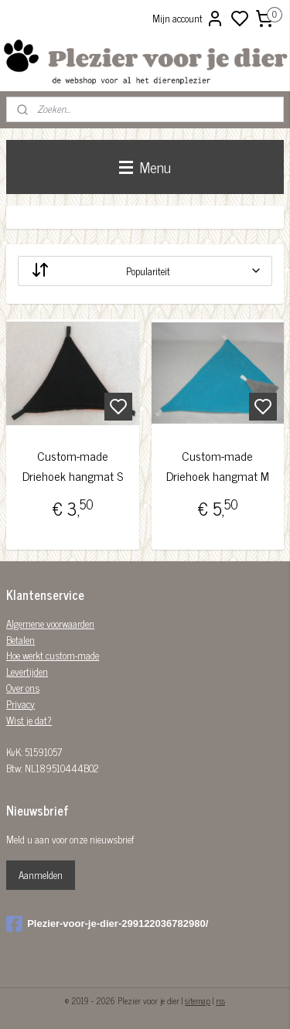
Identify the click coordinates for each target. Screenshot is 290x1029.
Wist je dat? (29, 720)
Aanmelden (41, 875)
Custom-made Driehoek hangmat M (217, 466)
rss (220, 1000)
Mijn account (188, 18)
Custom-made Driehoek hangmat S (72, 466)
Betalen (20, 640)
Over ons (22, 688)
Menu (145, 166)
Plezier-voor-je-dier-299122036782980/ (107, 924)
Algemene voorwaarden (50, 623)
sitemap (197, 1000)
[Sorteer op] (145, 271)
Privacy (20, 704)
